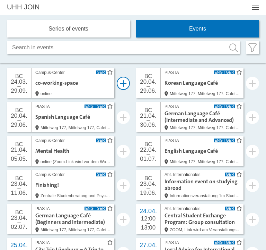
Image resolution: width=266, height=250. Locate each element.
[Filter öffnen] (252, 47)
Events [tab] (197, 29)
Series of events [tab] (68, 29)
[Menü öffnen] (256, 8)
